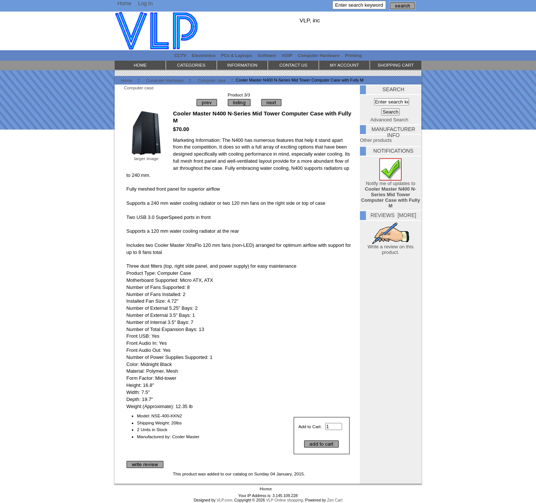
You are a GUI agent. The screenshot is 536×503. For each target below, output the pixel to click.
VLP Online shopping (284, 500)
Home (124, 3)
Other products (376, 140)
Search (393, 89)
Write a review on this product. (391, 247)
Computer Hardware (165, 80)
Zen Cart (334, 500)
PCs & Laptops (236, 55)
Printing (353, 55)
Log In (145, 3)
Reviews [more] (393, 215)
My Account (344, 65)
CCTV (180, 55)
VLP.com (224, 500)
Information (242, 65)
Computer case (212, 80)
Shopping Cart (395, 65)
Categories (191, 65)
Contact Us (293, 65)
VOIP (287, 55)
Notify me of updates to (390, 192)
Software (267, 55)
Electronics (203, 55)
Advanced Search (389, 119)
